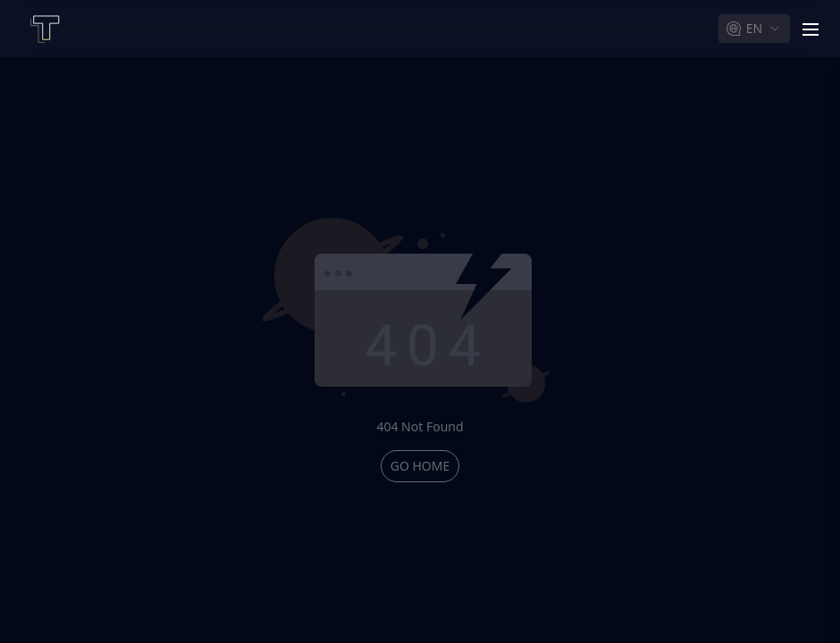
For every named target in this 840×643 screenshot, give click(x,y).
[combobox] (754, 28)
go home (420, 465)
